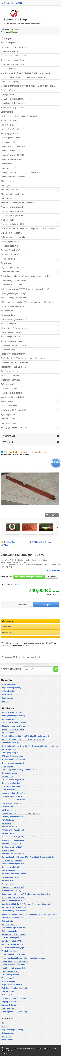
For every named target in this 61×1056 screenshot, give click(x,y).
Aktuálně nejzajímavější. (11, 43)
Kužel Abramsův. (8, 142)
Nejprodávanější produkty (12, 1030)
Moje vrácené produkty (11, 688)
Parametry (6, 627)
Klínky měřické (7, 125)
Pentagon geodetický (10, 246)
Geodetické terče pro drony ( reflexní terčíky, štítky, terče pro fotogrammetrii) (30, 86)
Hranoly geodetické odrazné (13, 103)
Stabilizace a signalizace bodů (14, 319)
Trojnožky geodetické (10, 375)
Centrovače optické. (9, 51)
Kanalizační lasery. (9, 120)
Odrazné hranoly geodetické (13, 237)
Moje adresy (6, 694)
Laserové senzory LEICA (12, 151)
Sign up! (5, 701)
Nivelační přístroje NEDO (12, 216)
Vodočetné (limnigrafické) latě (14, 397)
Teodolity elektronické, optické (14, 345)
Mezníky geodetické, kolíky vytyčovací (17, 203)
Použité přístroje (8, 259)
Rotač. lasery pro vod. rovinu (13, 280)
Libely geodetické (8, 168)
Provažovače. (7, 263)
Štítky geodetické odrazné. (12, 341)
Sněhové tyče (7, 311)
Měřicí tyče (6, 185)
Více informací (53, 571)
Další (57, 527)
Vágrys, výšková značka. (11, 393)
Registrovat (8, 3)
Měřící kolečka (7, 181)
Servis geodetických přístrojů (13, 293)
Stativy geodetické (9, 324)
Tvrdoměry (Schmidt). (10, 380)
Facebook (8, 657)
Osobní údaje (7, 698)
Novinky (4, 1026)
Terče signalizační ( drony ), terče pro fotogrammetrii (23, 358)
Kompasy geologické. (10, 133)
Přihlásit (21, 3)
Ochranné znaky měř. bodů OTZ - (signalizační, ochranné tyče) (28, 228)
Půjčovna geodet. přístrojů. (12, 267)
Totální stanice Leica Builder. (13, 367)
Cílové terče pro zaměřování (13, 60)
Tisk (6, 545)
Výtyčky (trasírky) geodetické (13, 410)
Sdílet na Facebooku (42, 542)
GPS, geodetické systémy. (12, 99)
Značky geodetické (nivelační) (14, 427)
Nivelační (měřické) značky (12, 207)
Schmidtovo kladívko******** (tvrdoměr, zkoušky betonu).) (25, 289)
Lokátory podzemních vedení (13, 177)
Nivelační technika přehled (12, 224)
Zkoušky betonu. (8, 419)
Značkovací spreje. (9, 423)
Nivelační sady (7, 220)
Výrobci (9, 442)
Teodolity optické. (8, 350)
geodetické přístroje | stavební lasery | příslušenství (21, 16)
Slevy (3, 1023)
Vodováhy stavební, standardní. (34, 452)
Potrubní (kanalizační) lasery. (13, 250)
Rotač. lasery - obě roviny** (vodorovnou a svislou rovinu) (25, 276)
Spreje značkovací (9, 315)
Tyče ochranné (7, 384)
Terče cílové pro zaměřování (13, 354)
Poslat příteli (9, 542)
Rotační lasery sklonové (11, 285)
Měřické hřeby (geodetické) (13, 194)
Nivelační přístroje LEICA (12, 211)
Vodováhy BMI (7, 401)
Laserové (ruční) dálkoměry (13, 146)
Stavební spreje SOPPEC (12, 337)
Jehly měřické (7, 112)
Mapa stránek (34, 657)
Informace (10, 436)
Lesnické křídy (7, 164)
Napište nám (6, 1036)
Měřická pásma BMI (9, 190)
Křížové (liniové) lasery (11, 138)
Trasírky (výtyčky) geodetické (13, 371)
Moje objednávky (8, 684)
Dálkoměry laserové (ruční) (12, 64)
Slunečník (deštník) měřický (13, 306)
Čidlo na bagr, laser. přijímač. (13, 56)
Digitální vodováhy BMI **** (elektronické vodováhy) (23, 77)
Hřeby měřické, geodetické (12, 107)
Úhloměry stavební (9, 388)
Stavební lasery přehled (11, 332)
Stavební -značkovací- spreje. (14, 328)
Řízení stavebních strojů (11, 272)
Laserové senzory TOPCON (13, 155)
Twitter (18, 657)
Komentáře (6, 633)
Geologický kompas (9, 94)
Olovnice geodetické (10, 241)
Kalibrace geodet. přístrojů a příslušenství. (19, 116)
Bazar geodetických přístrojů (13, 47)
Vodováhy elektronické (11, 406)
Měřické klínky (7, 198)
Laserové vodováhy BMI (11, 159)
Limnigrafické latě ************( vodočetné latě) (20, 172)
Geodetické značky (9, 90)
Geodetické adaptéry (10, 82)
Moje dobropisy (8, 691)
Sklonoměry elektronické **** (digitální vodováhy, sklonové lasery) (29, 302)
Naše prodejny (7, 1033)
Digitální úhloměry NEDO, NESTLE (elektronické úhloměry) (26, 73)
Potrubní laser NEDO (10, 254)
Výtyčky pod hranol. (9, 414)
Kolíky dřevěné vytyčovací (12, 129)
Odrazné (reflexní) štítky (11, 233)
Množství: (23, 605)
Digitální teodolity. (8, 69)
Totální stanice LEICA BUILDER (14, 362)
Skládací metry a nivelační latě (14, 298)
